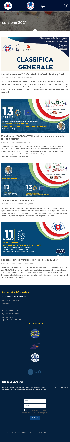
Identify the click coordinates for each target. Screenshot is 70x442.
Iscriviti (35, 417)
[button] (43, 6)
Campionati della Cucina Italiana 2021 (20, 200)
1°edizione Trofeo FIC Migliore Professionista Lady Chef (29, 260)
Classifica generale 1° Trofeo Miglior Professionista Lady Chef (32, 74)
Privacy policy (42, 413)
